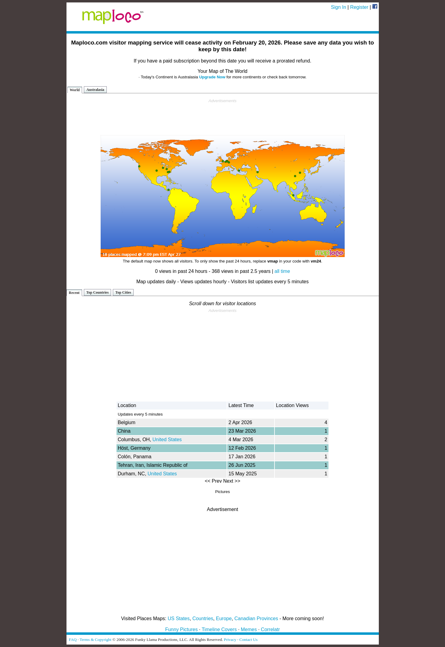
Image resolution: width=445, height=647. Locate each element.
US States (179, 618)
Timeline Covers (219, 629)
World (75, 90)
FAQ (73, 639)
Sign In (338, 7)
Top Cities (123, 292)
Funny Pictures (181, 629)
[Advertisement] (223, 117)
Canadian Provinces (256, 618)
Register (359, 7)
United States (167, 439)
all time (282, 271)
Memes (249, 629)
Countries (202, 618)
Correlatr (270, 629)
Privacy (230, 639)
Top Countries (97, 292)
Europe (224, 618)
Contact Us (248, 639)
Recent (74, 293)
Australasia (95, 90)
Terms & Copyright (95, 639)
